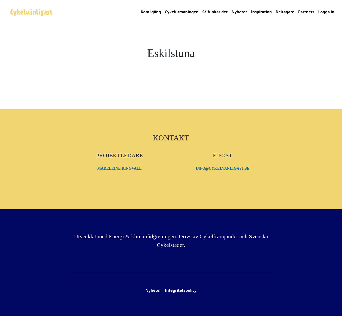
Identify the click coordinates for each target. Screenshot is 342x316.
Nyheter (239, 11)
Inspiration (261, 11)
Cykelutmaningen (182, 11)
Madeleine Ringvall (119, 168)
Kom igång (151, 11)
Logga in (326, 11)
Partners (306, 11)
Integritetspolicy (181, 290)
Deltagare (285, 11)
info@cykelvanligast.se (222, 168)
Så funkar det (215, 11)
